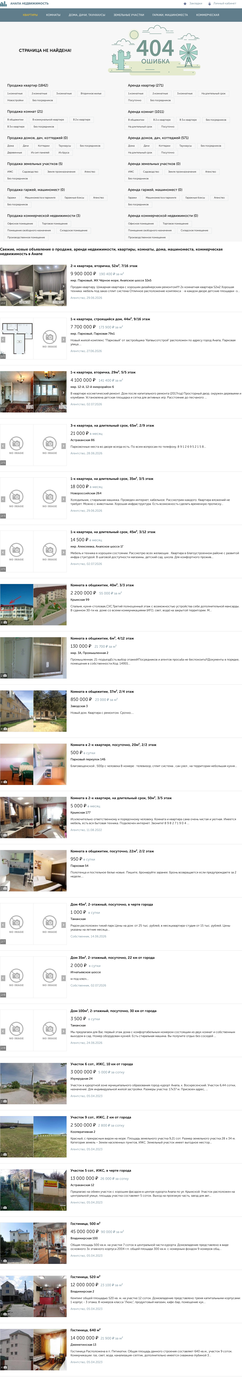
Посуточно (174, 101)
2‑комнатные (45, 94)
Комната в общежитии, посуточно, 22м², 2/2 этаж (112, 872)
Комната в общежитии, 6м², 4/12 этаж (102, 659)
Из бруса (14, 165)
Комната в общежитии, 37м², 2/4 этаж (102, 712)
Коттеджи (53, 150)
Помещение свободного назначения (32, 249)
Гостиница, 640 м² (86, 1351)
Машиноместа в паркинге (46, 213)
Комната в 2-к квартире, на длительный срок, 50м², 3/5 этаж (121, 819)
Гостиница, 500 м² (85, 1244)
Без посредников (83, 101)
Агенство (104, 185)
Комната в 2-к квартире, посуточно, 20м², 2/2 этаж (113, 765)
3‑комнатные (74, 94)
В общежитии (17, 122)
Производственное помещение (28, 257)
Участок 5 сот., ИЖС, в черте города (101, 1191)
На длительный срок (142, 101)
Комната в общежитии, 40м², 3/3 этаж (102, 606)
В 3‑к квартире (18, 129)
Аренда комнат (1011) (148, 114)
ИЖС (12, 185)
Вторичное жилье (20, 101)
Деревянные (50, 157)
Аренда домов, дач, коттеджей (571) (162, 149)
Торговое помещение (62, 242)
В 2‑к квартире (93, 122)
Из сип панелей (80, 157)
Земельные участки (129, 15)
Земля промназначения (71, 185)
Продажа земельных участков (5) (38, 178)
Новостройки (51, 101)
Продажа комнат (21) (28, 114)
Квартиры (30, 15)
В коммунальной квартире (54, 122)
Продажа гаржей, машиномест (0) (40, 206)
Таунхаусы (77, 150)
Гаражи (13, 213)
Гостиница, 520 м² (85, 1297)
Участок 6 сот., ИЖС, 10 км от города (102, 1085)
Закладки (192, 3)
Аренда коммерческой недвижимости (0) (167, 234)
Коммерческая (207, 15)
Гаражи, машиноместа (170, 15)
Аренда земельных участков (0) (157, 178)
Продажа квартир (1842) (31, 86)
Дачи (31, 150)
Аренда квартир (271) (148, 86)
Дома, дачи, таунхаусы (87, 15)
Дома (12, 150)
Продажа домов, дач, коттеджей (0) (41, 142)
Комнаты (53, 15)
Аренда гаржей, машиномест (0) (158, 206)
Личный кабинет (222, 3)
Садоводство (35, 185)
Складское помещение (81, 249)
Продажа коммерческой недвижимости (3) (48, 234)
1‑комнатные (17, 94)
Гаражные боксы (84, 213)
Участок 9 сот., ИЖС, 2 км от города (101, 1138)
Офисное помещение (22, 242)
